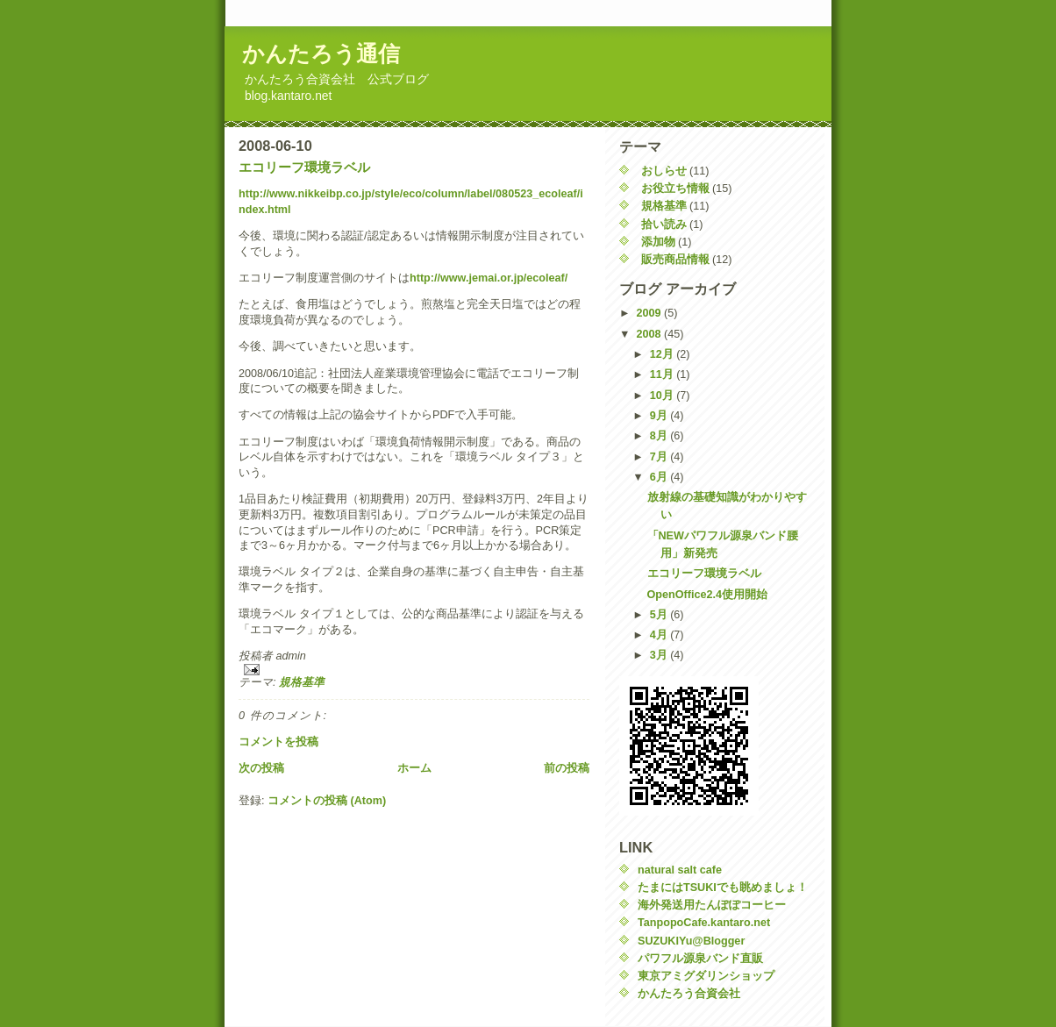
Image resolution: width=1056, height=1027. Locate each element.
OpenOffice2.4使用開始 (707, 594)
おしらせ (664, 171)
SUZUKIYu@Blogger (691, 941)
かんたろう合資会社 (689, 994)
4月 (660, 635)
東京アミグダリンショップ (706, 976)
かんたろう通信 (321, 53)
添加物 (658, 242)
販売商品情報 (675, 259)
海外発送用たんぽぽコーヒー (712, 905)
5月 (660, 615)
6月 (660, 477)
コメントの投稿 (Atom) (327, 801)
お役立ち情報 (675, 188)
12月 (663, 354)
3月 (660, 655)
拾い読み (664, 224)
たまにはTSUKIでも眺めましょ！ (723, 887)
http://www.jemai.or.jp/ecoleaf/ (488, 278)
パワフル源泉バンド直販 (700, 958)
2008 (651, 334)
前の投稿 (566, 768)
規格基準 (302, 682)
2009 (651, 313)
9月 (660, 416)
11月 (663, 374)
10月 (663, 395)
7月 (660, 457)
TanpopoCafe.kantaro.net (704, 922)
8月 (660, 436)
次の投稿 (261, 768)
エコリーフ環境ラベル (304, 167)
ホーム (414, 768)
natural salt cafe (680, 870)
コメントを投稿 (278, 742)
